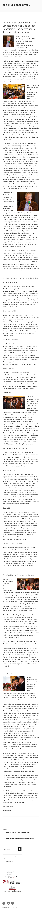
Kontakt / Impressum (8, 861)
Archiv (4, 858)
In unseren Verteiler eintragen (10, 856)
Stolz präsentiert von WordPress (10, 907)
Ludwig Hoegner (21, 20)
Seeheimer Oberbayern (16, 5)
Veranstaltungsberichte (20, 820)
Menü (21, 14)
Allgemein (8, 820)
